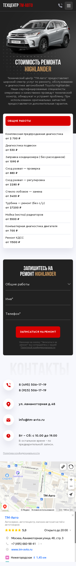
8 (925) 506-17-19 (32, 390)
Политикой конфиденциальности (38, 347)
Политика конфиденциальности (21, 453)
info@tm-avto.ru (32, 419)
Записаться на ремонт (38, 331)
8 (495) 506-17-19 (32, 384)
